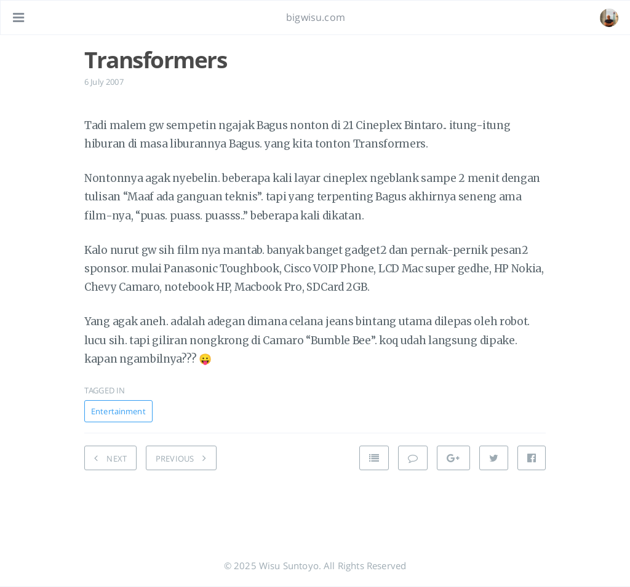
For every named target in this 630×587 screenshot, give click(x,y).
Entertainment (118, 411)
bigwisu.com (315, 17)
